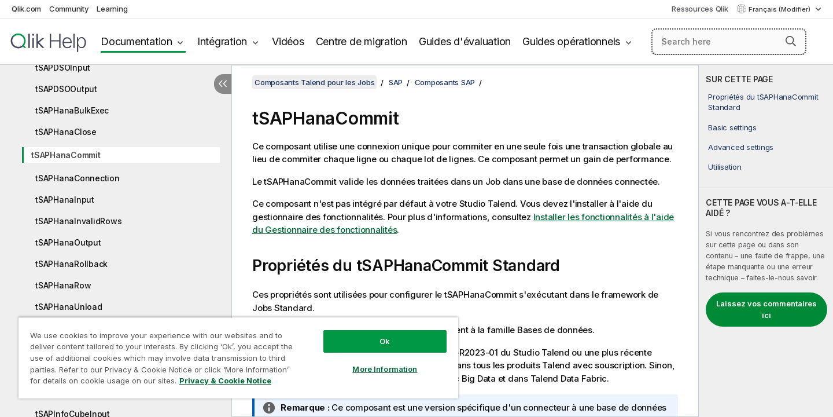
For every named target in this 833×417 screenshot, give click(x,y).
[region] (238, 357)
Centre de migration (361, 41)
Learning (112, 8)
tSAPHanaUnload (68, 307)
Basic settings (732, 127)
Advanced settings (740, 147)
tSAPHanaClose (66, 132)
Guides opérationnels (571, 41)
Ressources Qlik (700, 8)
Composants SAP (445, 82)
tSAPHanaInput (64, 199)
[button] (790, 41)
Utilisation (724, 166)
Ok (384, 341)
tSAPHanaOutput (68, 242)
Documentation (136, 41)
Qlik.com (26, 8)
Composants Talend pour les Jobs (314, 82)
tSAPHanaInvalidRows (78, 221)
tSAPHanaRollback (71, 264)
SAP (396, 82)
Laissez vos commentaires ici (766, 309)
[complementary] (766, 241)
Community (69, 8)
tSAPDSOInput (62, 67)
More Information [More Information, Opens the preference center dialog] (384, 369)
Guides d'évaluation (465, 41)
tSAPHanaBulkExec (72, 110)
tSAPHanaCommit (66, 155)
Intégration (222, 41)
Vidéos (288, 41)
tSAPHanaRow (63, 285)
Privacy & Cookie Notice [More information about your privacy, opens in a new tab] (225, 380)
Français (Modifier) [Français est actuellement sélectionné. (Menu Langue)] (780, 9)
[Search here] (729, 42)
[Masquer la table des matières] (222, 84)
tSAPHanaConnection (77, 178)
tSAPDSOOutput (66, 89)
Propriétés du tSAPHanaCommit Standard (763, 102)
